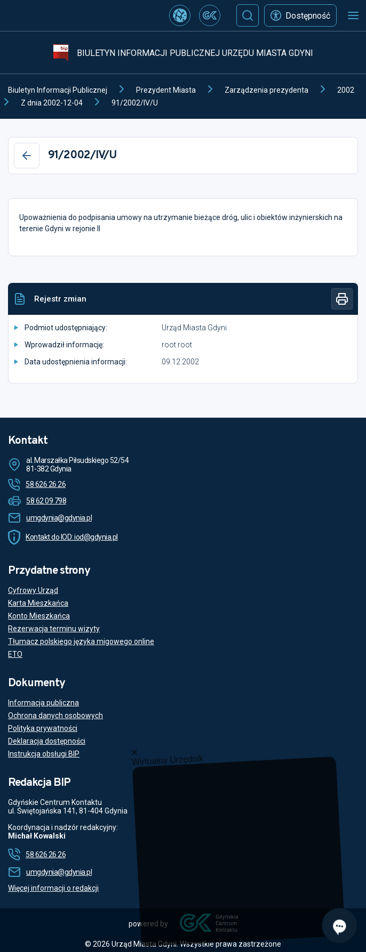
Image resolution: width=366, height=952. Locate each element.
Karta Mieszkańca (38, 603)
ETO (15, 654)
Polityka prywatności (42, 728)
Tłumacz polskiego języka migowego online (81, 641)
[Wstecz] (26, 155)
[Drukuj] (342, 299)
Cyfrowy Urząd (33, 590)
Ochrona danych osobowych (55, 715)
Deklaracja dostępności (46, 741)
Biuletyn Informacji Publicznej (57, 90)
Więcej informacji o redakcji (53, 888)
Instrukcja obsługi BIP (43, 754)
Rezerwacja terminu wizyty (54, 628)
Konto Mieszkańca (39, 616)
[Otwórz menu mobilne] (353, 15)
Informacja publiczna (43, 702)
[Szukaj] (247, 15)
